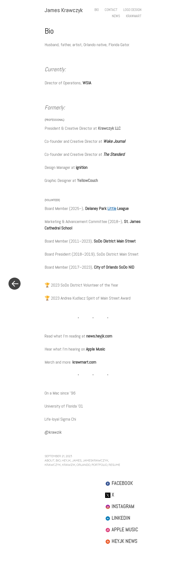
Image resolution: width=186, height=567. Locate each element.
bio (58, 460)
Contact (111, 9)
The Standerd (113, 154)
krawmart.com (84, 362)
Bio (96, 9)
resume (114, 465)
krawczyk (53, 465)
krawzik (68, 465)
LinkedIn (117, 518)
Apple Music (95, 349)
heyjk (66, 460)
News (116, 16)
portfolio (99, 465)
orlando (83, 465)
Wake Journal (114, 141)
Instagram (119, 506)
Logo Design (132, 9)
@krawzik (53, 432)
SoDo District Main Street (115, 241)
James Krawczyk (64, 10)
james (76, 460)
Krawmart (133, 16)
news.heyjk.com (99, 336)
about (49, 460)
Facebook (119, 483)
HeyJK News (121, 541)
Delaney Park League (107, 208)
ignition (81, 167)
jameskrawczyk (95, 460)
